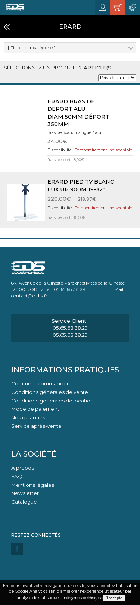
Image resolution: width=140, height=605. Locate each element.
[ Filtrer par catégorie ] (31, 47)
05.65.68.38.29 (70, 328)
